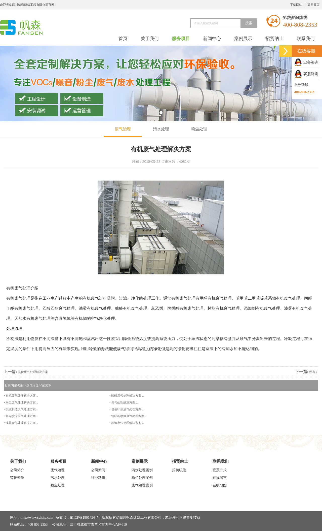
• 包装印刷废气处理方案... (126, 409)
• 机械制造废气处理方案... (21, 409)
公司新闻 (98, 470)
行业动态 (98, 478)
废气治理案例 (142, 485)
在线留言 (220, 478)
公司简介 (17, 470)
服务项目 (181, 38)
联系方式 (220, 470)
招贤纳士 (274, 38)
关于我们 (150, 38)
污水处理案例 (142, 470)
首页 (123, 38)
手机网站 (296, 5)
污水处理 (161, 129)
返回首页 (313, 5)
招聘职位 (179, 470)
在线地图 (220, 485)
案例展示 (243, 38)
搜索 (248, 23)
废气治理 (123, 129)
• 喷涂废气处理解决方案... (126, 423)
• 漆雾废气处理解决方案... (21, 423)
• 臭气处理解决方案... (123, 402)
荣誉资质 (17, 478)
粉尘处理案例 (142, 478)
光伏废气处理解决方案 (33, 372)
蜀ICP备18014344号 (85, 517)
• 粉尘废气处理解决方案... (21, 402)
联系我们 (306, 38)
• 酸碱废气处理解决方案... (126, 395)
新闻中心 (212, 38)
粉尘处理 (199, 129)
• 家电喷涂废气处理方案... (21, 416)
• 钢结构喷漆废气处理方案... (128, 416)
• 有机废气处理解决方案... (21, 395)
